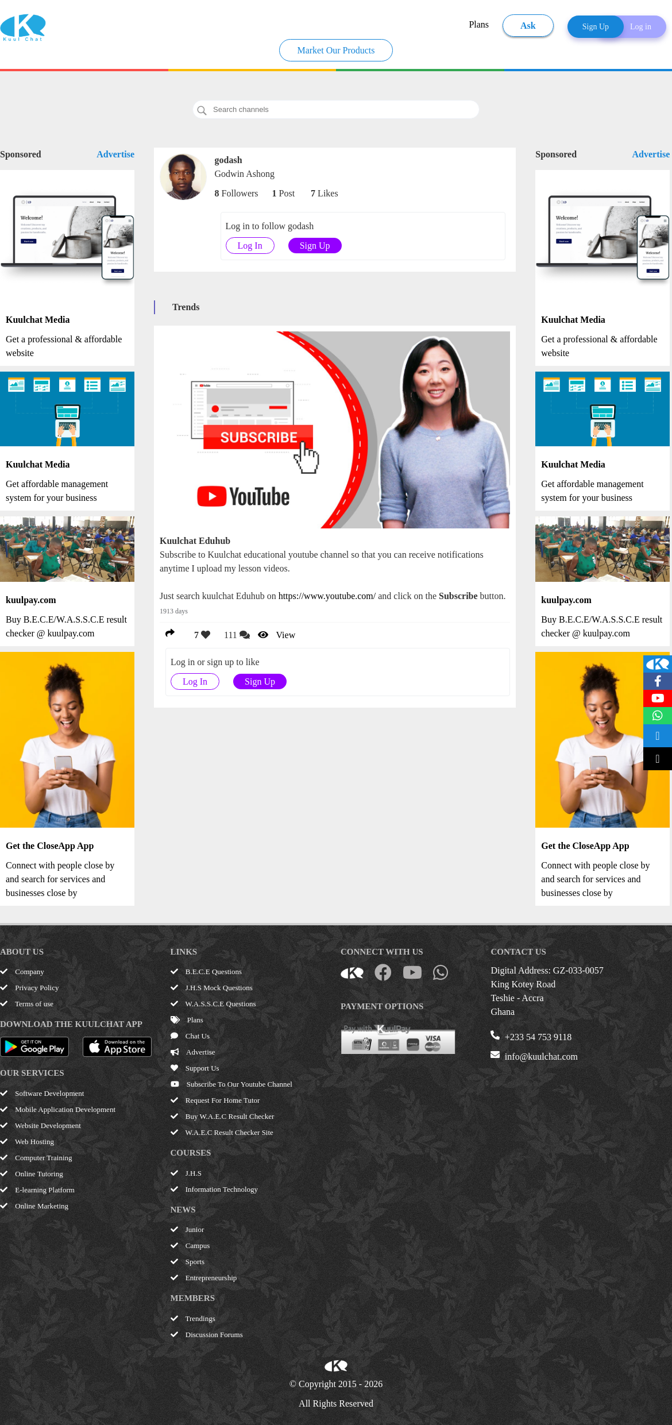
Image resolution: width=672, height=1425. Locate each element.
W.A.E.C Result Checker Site (222, 1132)
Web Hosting (27, 1141)
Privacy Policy (29, 987)
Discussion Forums (207, 1334)
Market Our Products (335, 50)
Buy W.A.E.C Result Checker (223, 1116)
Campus (190, 1245)
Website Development (40, 1125)
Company (22, 971)
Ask (528, 25)
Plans (479, 24)
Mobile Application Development (57, 1109)
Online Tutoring (31, 1173)
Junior (187, 1229)
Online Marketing (34, 1206)
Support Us (195, 1068)
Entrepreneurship (204, 1277)
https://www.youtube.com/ (327, 596)
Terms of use (26, 1003)
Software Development (42, 1093)
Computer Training (36, 1157)
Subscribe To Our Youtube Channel (231, 1084)
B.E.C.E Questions (206, 971)
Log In (250, 245)
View (276, 635)
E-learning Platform (37, 1189)
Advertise (115, 154)
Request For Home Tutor (215, 1100)
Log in (640, 26)
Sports (187, 1261)
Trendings (193, 1318)
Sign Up (595, 26)
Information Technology (214, 1189)
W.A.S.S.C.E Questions (213, 1003)
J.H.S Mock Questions (212, 987)
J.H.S (186, 1173)
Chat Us (190, 1036)
